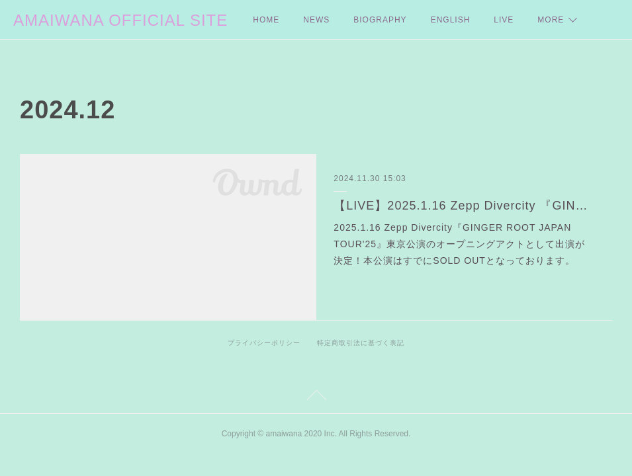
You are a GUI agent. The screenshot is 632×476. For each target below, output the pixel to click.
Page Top (316, 397)
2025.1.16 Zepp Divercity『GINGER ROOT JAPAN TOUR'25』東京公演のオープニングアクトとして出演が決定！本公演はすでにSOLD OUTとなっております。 (459, 244)
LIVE (504, 19)
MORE (550, 19)
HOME (266, 19)
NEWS (316, 19)
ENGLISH (451, 19)
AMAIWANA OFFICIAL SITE (120, 20)
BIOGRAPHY (379, 19)
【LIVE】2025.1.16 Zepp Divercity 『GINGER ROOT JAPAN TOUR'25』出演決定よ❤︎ (464, 205)
